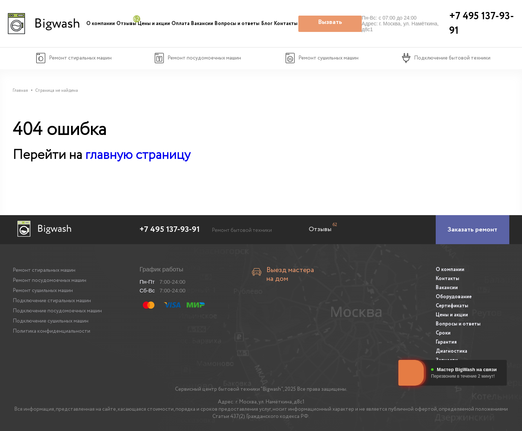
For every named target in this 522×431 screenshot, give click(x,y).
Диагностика (451, 351)
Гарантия (446, 342)
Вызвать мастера (330, 24)
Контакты (286, 23)
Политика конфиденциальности (51, 331)
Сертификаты (452, 305)
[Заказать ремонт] (472, 229)
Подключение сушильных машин (50, 321)
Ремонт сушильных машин (43, 290)
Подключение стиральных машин (52, 300)
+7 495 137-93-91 (170, 229)
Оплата (180, 23)
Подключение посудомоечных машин (57, 311)
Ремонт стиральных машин (44, 270)
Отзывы (126, 23)
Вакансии (202, 23)
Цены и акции (154, 23)
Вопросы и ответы (237, 23)
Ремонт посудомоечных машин (49, 280)
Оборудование (454, 296)
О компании (100, 23)
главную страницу (137, 155)
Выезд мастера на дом (290, 274)
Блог (267, 23)
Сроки (443, 333)
